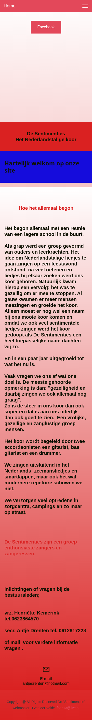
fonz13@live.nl (68, 708)
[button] (85, 6)
